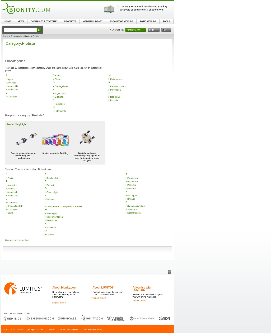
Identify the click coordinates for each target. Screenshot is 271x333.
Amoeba (11, 188)
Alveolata (11, 83)
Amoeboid (12, 192)
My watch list (118, 30)
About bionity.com (64, 287)
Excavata (59, 97)
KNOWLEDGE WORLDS (121, 21)
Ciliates (58, 79)
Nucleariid (51, 227)
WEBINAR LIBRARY (93, 21)
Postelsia (131, 185)
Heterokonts (60, 111)
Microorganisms (22, 240)
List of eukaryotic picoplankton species (64, 206)
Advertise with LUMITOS (142, 288)
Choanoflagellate (15, 206)
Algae (10, 79)
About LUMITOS (103, 287)
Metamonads (116, 79)
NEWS (21, 21)
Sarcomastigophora (136, 206)
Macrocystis (51, 213)
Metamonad (51, 220)
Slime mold (132, 209)
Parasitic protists (117, 86)
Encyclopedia (16, 36)
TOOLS (166, 21)
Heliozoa (50, 199)
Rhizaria (114, 100)
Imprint (51, 330)
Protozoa (131, 188)
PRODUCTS (70, 21)
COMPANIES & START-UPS (44, 21)
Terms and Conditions (69, 330)
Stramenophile (134, 213)
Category (9, 240)
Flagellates (60, 104)
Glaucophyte (52, 192)
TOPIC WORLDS (148, 21)
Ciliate (10, 213)
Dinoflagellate (52, 178)
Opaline (50, 234)
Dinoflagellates (61, 86)
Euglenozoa (60, 93)
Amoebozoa (12, 89)
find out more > (59, 303)
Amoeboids (12, 86)
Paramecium (133, 178)
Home (5, 36)
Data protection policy (92, 330)
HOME (7, 21)
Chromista (12, 97)
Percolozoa (115, 90)
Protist (10, 178)
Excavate (50, 185)
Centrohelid (12, 202)
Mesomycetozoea (54, 217)
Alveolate (11, 185)
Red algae (115, 97)
